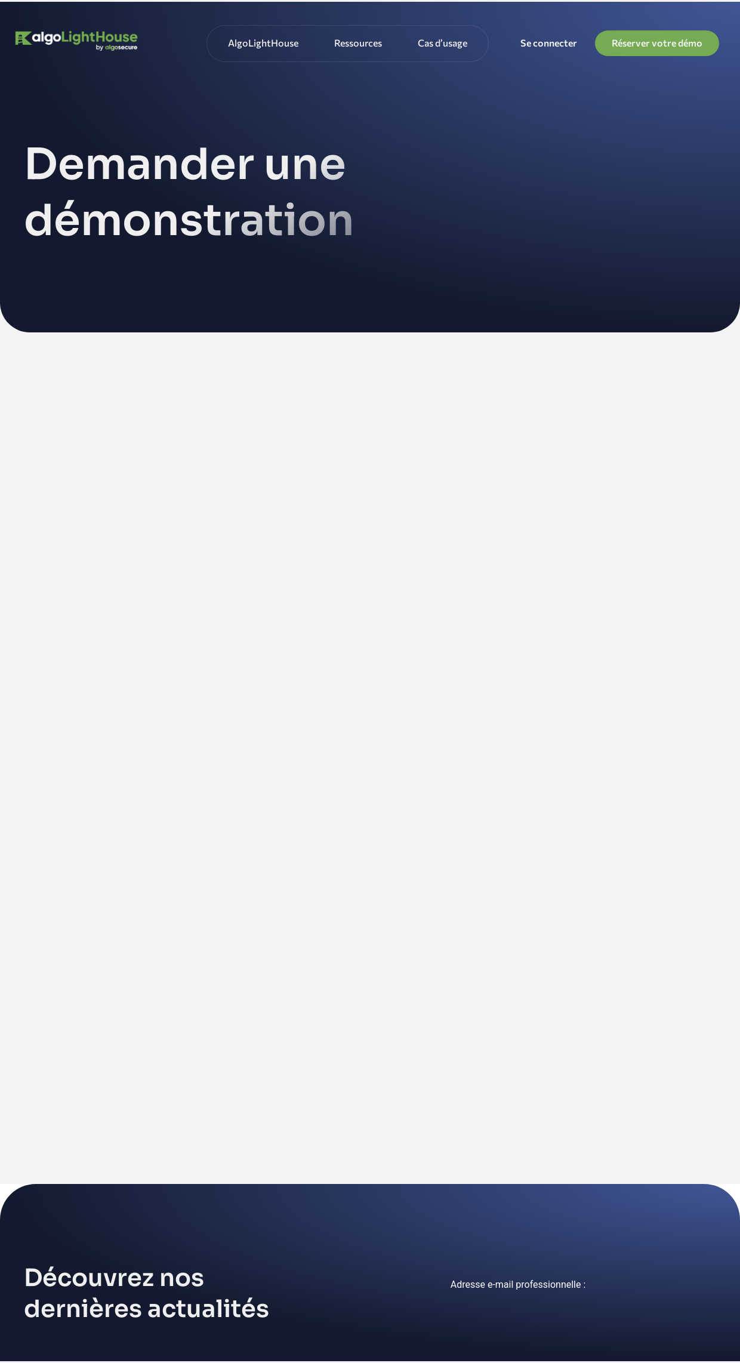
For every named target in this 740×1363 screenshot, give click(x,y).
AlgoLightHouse (263, 42)
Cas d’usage (442, 42)
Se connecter (548, 42)
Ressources (358, 42)
